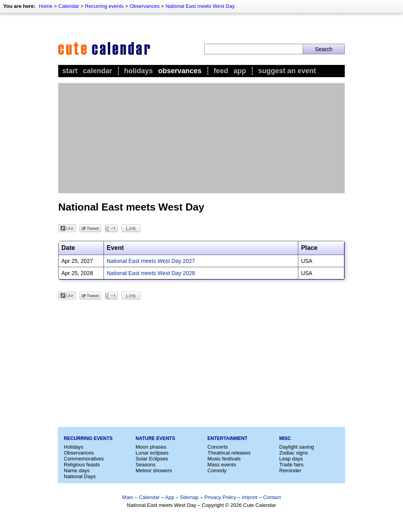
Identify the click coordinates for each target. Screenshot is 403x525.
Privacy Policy (220, 497)
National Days (80, 476)
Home (46, 6)
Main (127, 497)
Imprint (250, 497)
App (239, 71)
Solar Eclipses (152, 459)
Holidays (138, 71)
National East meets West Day (200, 6)
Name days (77, 470)
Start (70, 71)
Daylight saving (296, 447)
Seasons (146, 465)
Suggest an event (287, 71)
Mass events (221, 465)
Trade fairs (291, 465)
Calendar (68, 6)
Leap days (291, 459)
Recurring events (104, 6)
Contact (272, 497)
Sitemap (189, 497)
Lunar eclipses (152, 453)
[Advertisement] (201, 138)
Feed (221, 71)
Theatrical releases (229, 453)
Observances (144, 6)
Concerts (217, 447)
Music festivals (224, 459)
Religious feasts (82, 465)
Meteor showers (154, 470)
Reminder (290, 470)
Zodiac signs (293, 453)
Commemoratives (84, 459)
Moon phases (151, 447)
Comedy (216, 470)
